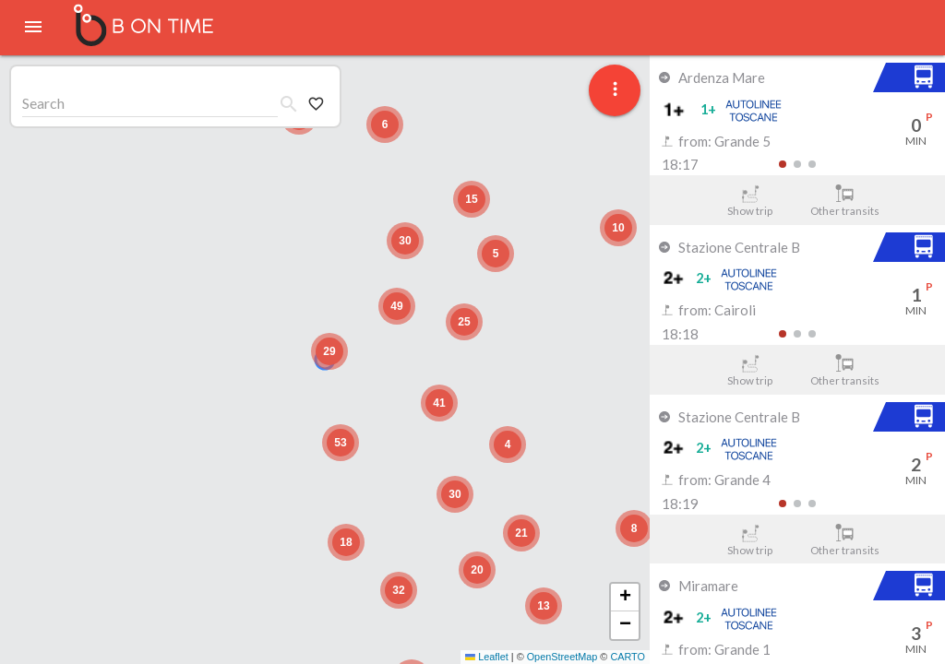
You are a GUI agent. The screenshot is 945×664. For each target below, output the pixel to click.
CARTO (627, 656)
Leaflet (486, 656)
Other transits (845, 200)
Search (43, 103)
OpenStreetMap (562, 656)
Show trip (749, 200)
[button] (329, 351)
